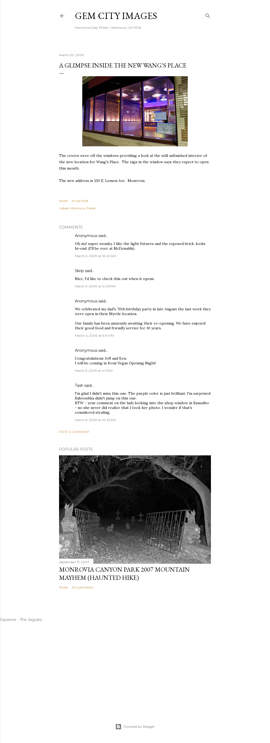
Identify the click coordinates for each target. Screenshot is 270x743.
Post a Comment (74, 432)
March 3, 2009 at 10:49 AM (95, 256)
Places (91, 208)
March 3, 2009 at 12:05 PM (95, 286)
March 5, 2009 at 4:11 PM (94, 371)
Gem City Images (116, 15)
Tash (79, 385)
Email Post (80, 201)
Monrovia (77, 208)
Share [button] (63, 201)
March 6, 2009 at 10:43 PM (95, 420)
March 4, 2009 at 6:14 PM (94, 335)
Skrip (79, 270)
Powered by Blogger (135, 726)
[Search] (208, 14)
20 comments (82, 587)
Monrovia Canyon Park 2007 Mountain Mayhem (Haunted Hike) (124, 573)
